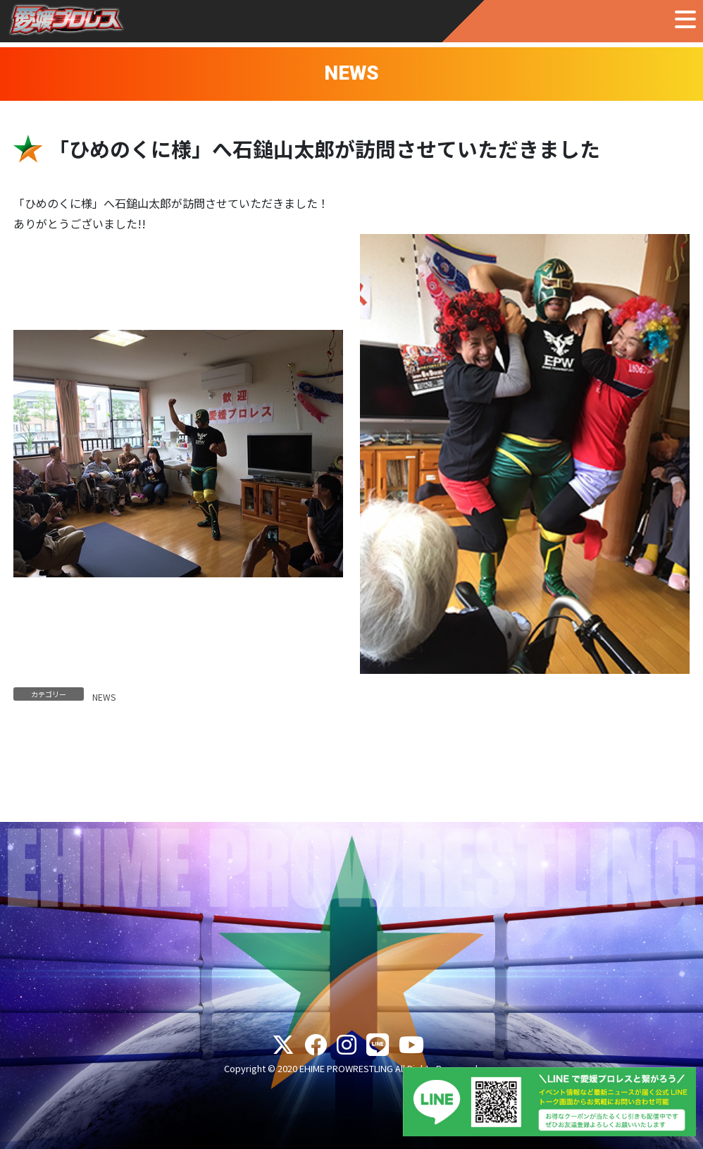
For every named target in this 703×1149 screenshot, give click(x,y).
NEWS (104, 697)
